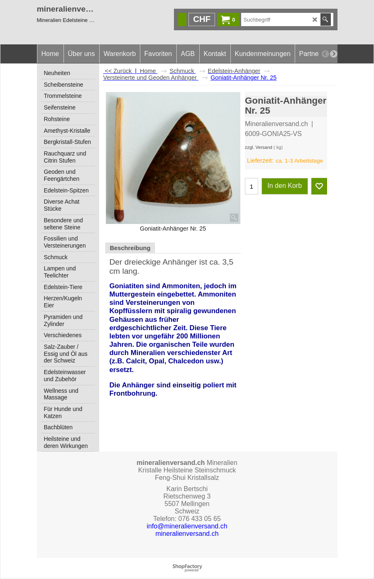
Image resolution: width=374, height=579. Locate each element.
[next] (333, 54)
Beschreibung (130, 248)
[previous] (325, 54)
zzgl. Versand (258, 147)
